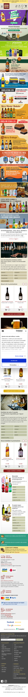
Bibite (14, 492)
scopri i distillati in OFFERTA (14, 470)
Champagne (4, 278)
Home (3, 665)
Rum (16, 432)
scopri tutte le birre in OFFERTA (14, 391)
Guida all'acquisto (6, 648)
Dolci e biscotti (17, 525)
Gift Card (4, 669)
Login (3, 645)
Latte (14, 495)
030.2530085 (17, 672)
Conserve (15, 528)
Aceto (14, 520)
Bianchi (3, 272)
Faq (2, 656)
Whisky (16, 435)
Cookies (14, 688)
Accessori (16, 654)
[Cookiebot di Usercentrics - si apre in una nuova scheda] (16, 331)
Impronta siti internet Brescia (17, 689)
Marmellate (16, 522)
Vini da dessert (5, 281)
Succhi (14, 489)
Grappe (3, 432)
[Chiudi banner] (25, 331)
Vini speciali (4, 275)
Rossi (16, 275)
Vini (15, 645)
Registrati (4, 647)
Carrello (25, 7)
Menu (2, 7)
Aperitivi (17, 426)
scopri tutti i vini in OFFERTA (14, 314)
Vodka (3, 435)
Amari (2, 426)
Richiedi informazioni (6, 613)
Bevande (16, 650)
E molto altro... (5, 437)
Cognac (17, 429)
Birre (15, 648)
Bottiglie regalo (18, 652)
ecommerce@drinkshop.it (20, 678)
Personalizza (14, 365)
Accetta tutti (14, 360)
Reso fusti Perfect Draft (6, 651)
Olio (14, 517)
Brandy (3, 429)
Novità (15, 658)
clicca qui (17, 552)
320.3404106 (9, 616)
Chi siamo (4, 667)
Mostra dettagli (19, 356)
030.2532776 (8, 615)
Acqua (14, 487)
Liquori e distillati (18, 647)
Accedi (19, 7)
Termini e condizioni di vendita (6, 654)
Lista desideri (22, 8)
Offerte (16, 660)
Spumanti (17, 272)
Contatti (4, 671)
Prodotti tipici (17, 656)
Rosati (16, 278)
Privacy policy (19, 688)
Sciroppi (15, 497)
